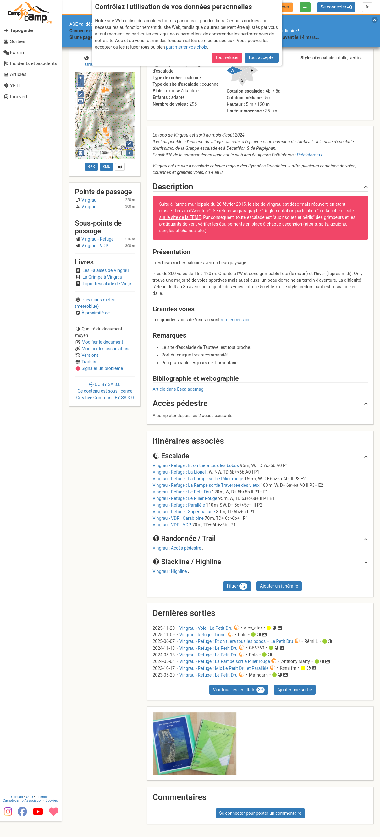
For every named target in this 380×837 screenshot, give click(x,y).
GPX (91, 167)
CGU (30, 808)
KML (106, 167)
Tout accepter (261, 57)
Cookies (53, 812)
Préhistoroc (307, 154)
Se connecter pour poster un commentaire (260, 813)
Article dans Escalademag (178, 389)
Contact (18, 808)
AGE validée (81, 24)
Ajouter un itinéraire (279, 586)
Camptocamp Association (24, 812)
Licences (44, 808)
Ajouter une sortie (294, 689)
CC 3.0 (105, 391)
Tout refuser (227, 57)
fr (367, 6)
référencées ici (235, 319)
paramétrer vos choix (186, 47)
